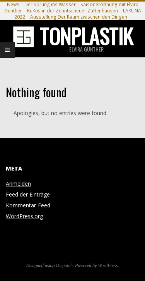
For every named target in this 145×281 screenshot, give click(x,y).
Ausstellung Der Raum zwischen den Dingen (78, 17)
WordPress (108, 265)
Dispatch (64, 265)
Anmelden (18, 183)
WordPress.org (24, 216)
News (13, 4)
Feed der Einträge (28, 194)
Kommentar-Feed (28, 205)
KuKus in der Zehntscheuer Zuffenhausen (72, 10)
